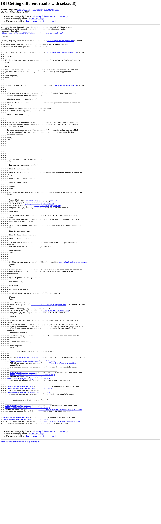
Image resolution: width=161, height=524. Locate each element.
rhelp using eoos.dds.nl (65, 97)
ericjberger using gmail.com (60, 44)
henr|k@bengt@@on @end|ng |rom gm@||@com (38, 10)
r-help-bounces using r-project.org (48, 360)
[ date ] (27, 21)
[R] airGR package (36, 19)
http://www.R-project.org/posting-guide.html (29, 449)
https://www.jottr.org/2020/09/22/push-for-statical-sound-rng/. (32, 34)
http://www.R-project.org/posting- (60, 430)
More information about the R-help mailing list (20, 522)
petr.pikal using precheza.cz (39, 239)
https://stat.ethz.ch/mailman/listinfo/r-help (32, 428)
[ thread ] (35, 21)
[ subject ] (43, 21)
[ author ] (52, 21)
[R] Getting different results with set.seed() (49, 16)
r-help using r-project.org (47, 242)
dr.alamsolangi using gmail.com (62, 58)
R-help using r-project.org (30, 423)
